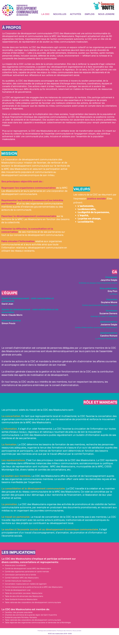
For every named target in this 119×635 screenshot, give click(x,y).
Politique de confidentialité (47, 631)
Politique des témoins (64, 631)
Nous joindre (77, 631)
